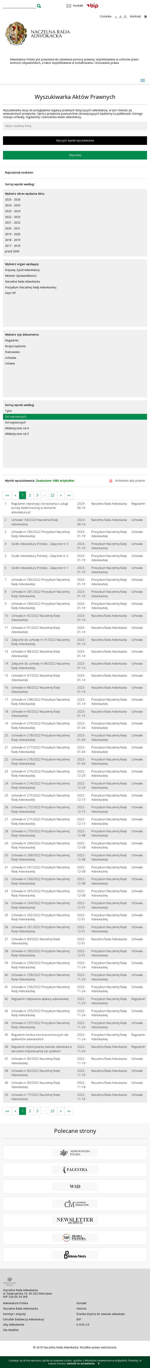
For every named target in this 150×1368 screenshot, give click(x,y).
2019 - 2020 (12, 234)
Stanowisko (12, 352)
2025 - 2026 (12, 199)
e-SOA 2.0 (82, 1324)
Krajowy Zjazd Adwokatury (22, 270)
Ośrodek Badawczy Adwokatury (23, 1319)
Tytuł (8, 411)
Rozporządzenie (15, 346)
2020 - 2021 (12, 228)
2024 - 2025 (12, 205)
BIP (78, 1319)
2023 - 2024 (12, 211)
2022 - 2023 (12, 217)
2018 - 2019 (12, 240)
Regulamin (12, 340)
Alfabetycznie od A (17, 428)
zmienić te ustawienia (81, 1363)
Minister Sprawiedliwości (21, 276)
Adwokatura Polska (15, 1303)
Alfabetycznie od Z (17, 434)
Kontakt (81, 1303)
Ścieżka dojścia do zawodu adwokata (100, 1314)
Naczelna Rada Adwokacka (22, 281)
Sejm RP (10, 293)
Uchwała (10, 358)
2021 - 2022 (12, 222)
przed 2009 (12, 251)
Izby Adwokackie (13, 1324)
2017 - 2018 (12, 246)
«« (7, 495)
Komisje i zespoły (14, 1314)
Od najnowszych (15, 416)
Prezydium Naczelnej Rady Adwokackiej (30, 287)
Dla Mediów (11, 1330)
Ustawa (10, 363)
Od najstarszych (15, 422)
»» (69, 495)
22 (52, 495)
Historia (81, 1308)
